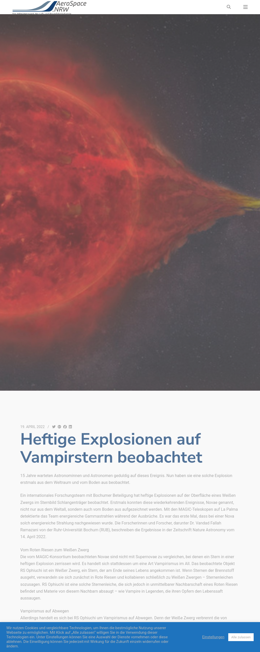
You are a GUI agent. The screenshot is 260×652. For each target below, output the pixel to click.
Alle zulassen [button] (241, 637)
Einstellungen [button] (213, 637)
